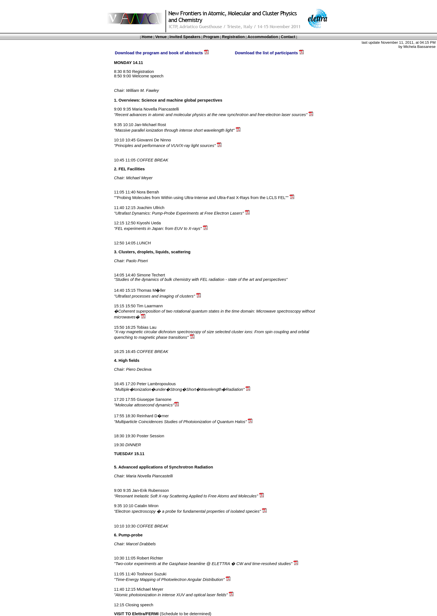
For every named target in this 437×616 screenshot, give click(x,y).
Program (211, 37)
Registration (233, 37)
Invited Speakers (184, 37)
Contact (288, 37)
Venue (161, 37)
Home (147, 37)
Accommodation (262, 37)
